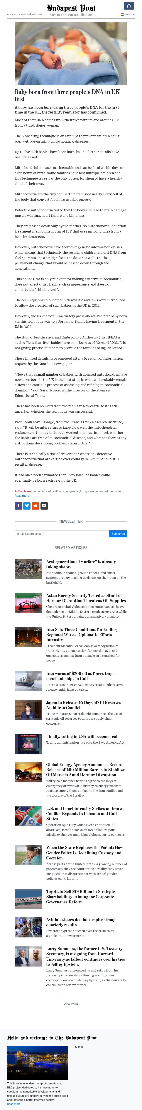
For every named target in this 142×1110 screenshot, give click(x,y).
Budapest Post (71, 7)
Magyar (128, 14)
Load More (71, 1003)
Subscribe (118, 534)
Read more (22, 495)
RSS (78, 1047)
